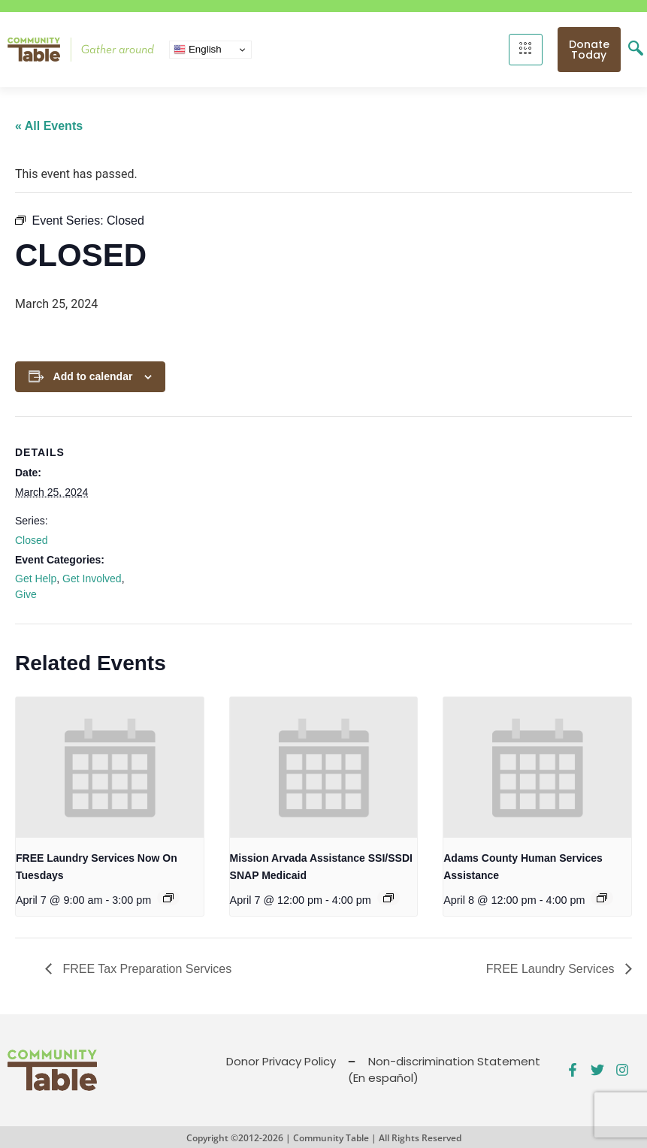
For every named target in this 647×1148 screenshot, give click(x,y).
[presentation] (110, 767)
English (197, 50)
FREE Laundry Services (552, 968)
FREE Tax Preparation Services (145, 968)
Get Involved (92, 578)
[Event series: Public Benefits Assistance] (388, 897)
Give (26, 594)
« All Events (49, 125)
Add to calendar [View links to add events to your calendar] (93, 376)
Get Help (35, 578)
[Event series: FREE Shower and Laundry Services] (168, 897)
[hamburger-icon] (526, 49)
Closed (31, 540)
